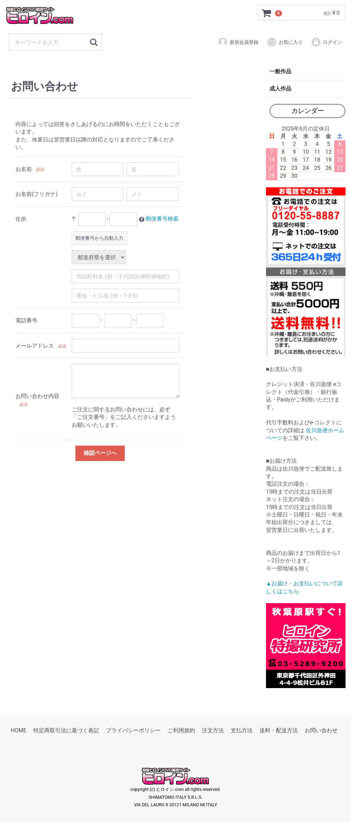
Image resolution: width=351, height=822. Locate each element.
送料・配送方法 (278, 730)
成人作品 (280, 88)
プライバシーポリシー (133, 730)
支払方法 (242, 730)
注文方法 (213, 730)
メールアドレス (34, 345)
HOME (18, 730)
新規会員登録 (238, 42)
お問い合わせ (321, 730)
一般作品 (280, 71)
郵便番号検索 (162, 219)
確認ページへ (100, 453)
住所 (20, 219)
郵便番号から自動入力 (99, 238)
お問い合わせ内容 (37, 396)
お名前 (23, 169)
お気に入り (285, 42)
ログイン (326, 42)
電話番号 (26, 320)
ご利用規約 (181, 730)
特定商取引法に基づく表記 (66, 730)
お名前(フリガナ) (36, 194)
